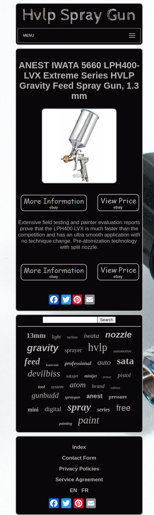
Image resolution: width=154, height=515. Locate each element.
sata (125, 360)
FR (85, 490)
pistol (124, 375)
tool (41, 387)
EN (73, 490)
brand (98, 386)
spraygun (72, 397)
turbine (72, 337)
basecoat (52, 365)
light (56, 336)
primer (107, 377)
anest (95, 396)
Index (79, 447)
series (103, 409)
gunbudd (45, 395)
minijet (90, 376)
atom (78, 384)
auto (104, 362)
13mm (36, 335)
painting (65, 423)
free (123, 408)
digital (53, 409)
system (57, 386)
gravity (42, 348)
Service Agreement (79, 480)
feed (32, 361)
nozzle (118, 334)
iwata (91, 335)
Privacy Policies (79, 469)
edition (115, 387)
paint (88, 420)
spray (79, 407)
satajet (72, 375)
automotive (122, 351)
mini (33, 409)
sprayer (73, 350)
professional (78, 363)
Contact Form (79, 458)
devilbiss (44, 373)
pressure (118, 396)
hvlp (97, 347)
